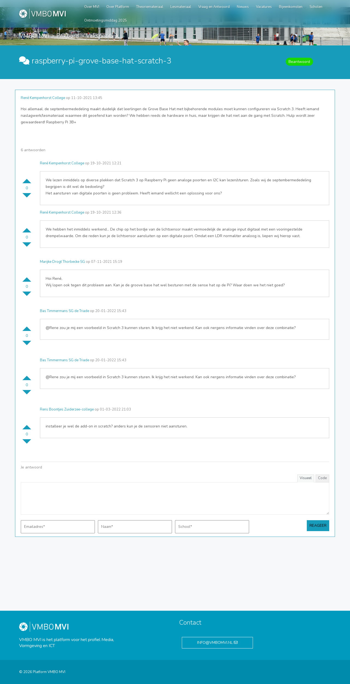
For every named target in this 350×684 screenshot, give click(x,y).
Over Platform (117, 6)
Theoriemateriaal (149, 6)
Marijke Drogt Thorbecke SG (62, 261)
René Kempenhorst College (43, 97)
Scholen (316, 6)
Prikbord (67, 36)
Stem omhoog (26, 178)
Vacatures (264, 6)
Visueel (306, 478)
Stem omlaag (26, 197)
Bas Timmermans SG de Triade (64, 310)
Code (322, 478)
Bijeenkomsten (290, 6)
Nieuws (243, 6)
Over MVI (91, 6)
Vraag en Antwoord (214, 6)
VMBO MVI (34, 36)
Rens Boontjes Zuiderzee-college (67, 409)
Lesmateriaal (180, 6)
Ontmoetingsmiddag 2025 (105, 20)
